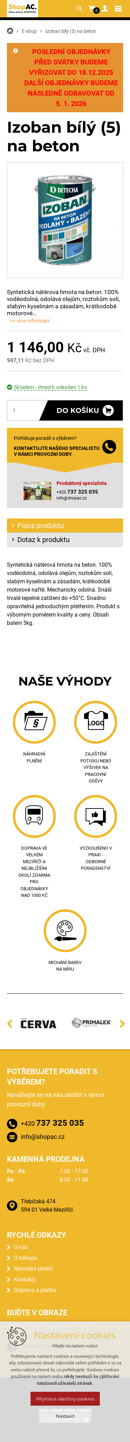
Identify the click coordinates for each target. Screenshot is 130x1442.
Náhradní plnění (33, 1268)
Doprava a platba (35, 1290)
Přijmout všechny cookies (65, 1398)
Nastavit (65, 1416)
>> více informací (30, 321)
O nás (21, 1247)
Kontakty (25, 1279)
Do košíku (78, 410)
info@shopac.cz (72, 498)
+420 (52, 1123)
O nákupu (25, 1258)
